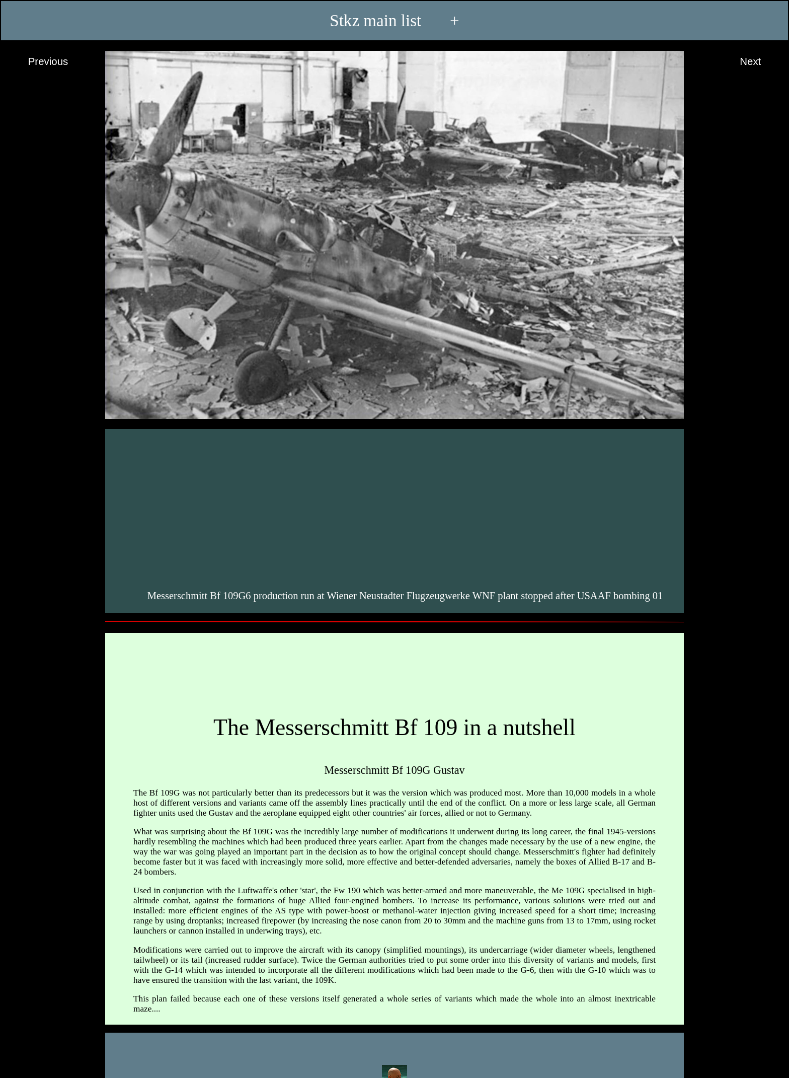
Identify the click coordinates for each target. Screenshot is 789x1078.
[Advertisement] (396, 507)
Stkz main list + (394, 21)
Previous (38, 62)
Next (760, 62)
